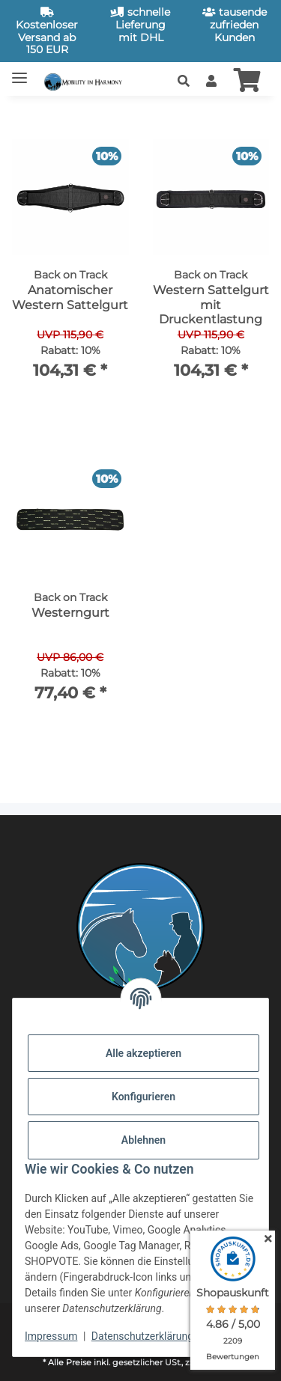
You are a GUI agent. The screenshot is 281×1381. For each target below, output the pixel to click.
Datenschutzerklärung (142, 1336)
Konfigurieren (143, 1097)
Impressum (51, 1336)
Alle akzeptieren (143, 1053)
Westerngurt (70, 613)
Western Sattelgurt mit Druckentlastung (211, 304)
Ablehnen (143, 1140)
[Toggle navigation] (19, 71)
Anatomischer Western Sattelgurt (70, 297)
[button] (183, 82)
